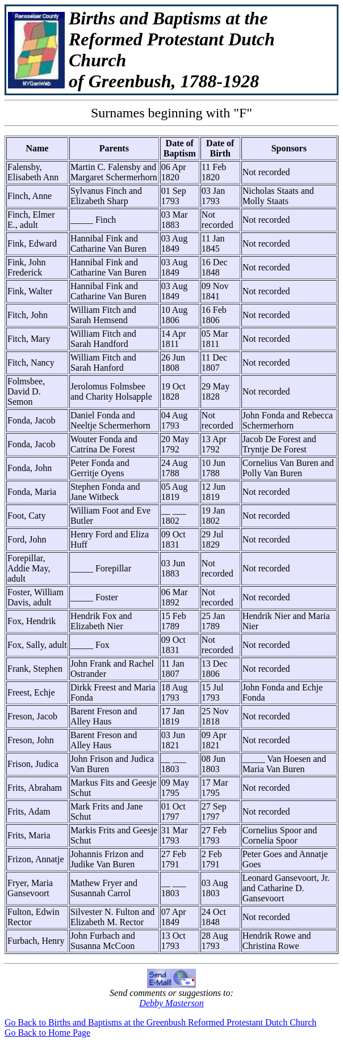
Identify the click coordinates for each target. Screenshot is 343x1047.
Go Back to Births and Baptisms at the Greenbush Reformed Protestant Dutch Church (160, 1022)
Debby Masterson (171, 1003)
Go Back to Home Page (47, 1032)
